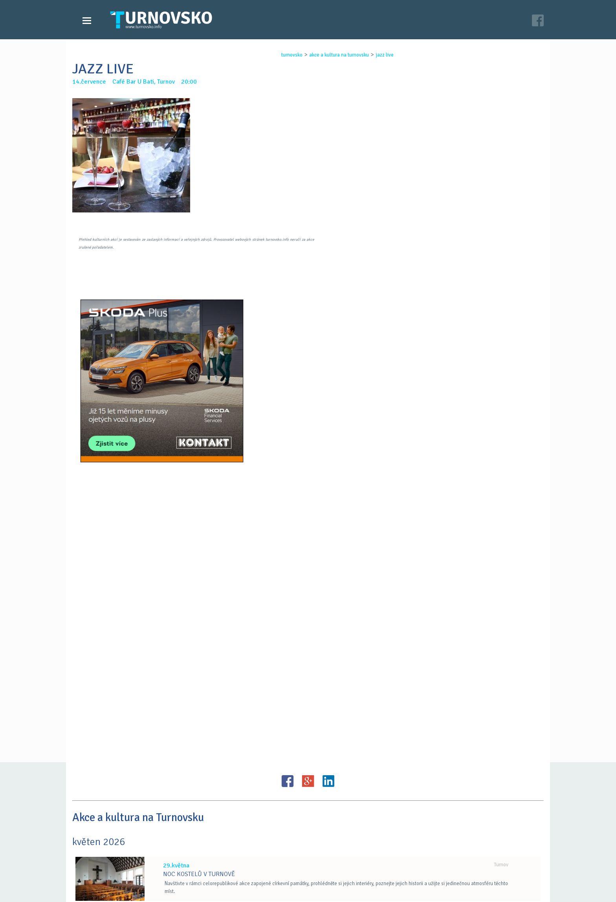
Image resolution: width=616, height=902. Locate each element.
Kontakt (254, 862)
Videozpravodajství (112, 862)
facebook (403, 870)
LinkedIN (328, 563)
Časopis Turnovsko (268, 854)
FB (287, 563)
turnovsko (284, 55)
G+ (308, 563)
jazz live (377, 55)
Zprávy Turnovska (110, 854)
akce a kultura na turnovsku (332, 55)
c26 (407, 886)
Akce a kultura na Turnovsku (124, 870)
